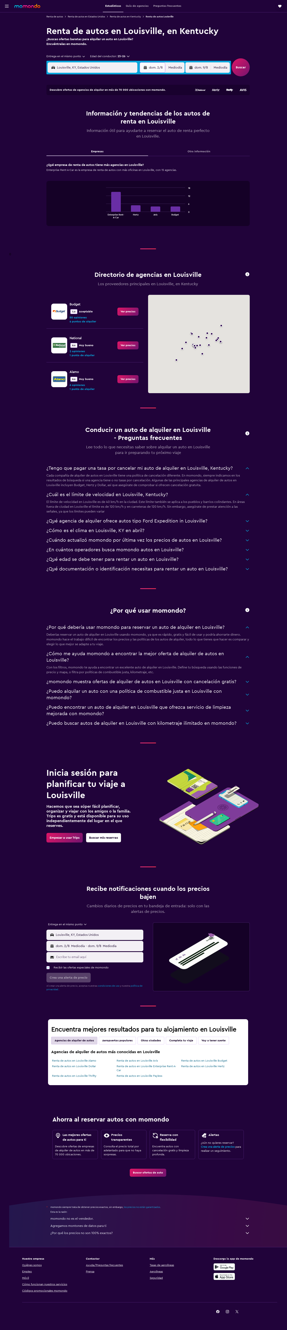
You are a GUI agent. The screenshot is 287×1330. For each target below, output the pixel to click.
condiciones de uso (111, 986)
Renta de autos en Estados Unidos (88, 16)
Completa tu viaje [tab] (184, 1040)
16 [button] (137, 124)
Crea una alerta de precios (220, 1147)
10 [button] (79, 124)
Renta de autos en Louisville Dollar (76, 1066)
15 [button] (127, 124)
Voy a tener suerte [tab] (216, 1040)
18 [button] (89, 133)
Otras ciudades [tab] (153, 1040)
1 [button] (127, 105)
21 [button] (117, 133)
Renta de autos (57, 16)
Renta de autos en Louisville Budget (206, 1060)
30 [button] (137, 143)
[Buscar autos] (7, 35)
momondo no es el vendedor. (152, 1218)
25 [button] (89, 143)
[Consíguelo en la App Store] (230, 1276)
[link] (130, 312)
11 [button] (89, 124)
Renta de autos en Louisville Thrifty (76, 1076)
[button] (6, 6)
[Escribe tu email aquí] (101, 957)
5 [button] (99, 114)
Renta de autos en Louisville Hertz (205, 1066)
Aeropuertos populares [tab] (120, 1040)
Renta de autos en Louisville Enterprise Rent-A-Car (148, 1068)
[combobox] (68, 56)
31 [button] (79, 153)
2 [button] (137, 105)
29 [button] (127, 143)
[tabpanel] (150, 198)
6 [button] (108, 114)
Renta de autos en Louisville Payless (141, 1076)
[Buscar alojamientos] (7, 27)
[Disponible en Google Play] (230, 1266)
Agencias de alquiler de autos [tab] (76, 1040)
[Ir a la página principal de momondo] (27, 6)
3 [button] (80, 114)
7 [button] (118, 114)
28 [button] (118, 143)
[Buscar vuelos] (7, 18)
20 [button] (108, 133)
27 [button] (108, 143)
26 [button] (98, 143)
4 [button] (89, 114)
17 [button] (79, 133)
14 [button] (117, 124)
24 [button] (79, 143)
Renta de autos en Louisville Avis (139, 1060)
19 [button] (98, 133)
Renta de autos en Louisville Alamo (76, 1060)
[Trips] (7, 47)
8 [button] (127, 114)
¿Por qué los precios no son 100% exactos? (152, 1233)
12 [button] (98, 124)
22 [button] (127, 133)
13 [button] (108, 124)
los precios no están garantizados (144, 1207)
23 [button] (137, 133)
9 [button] (137, 114)
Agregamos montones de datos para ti (152, 1225)
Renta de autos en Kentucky (127, 16)
